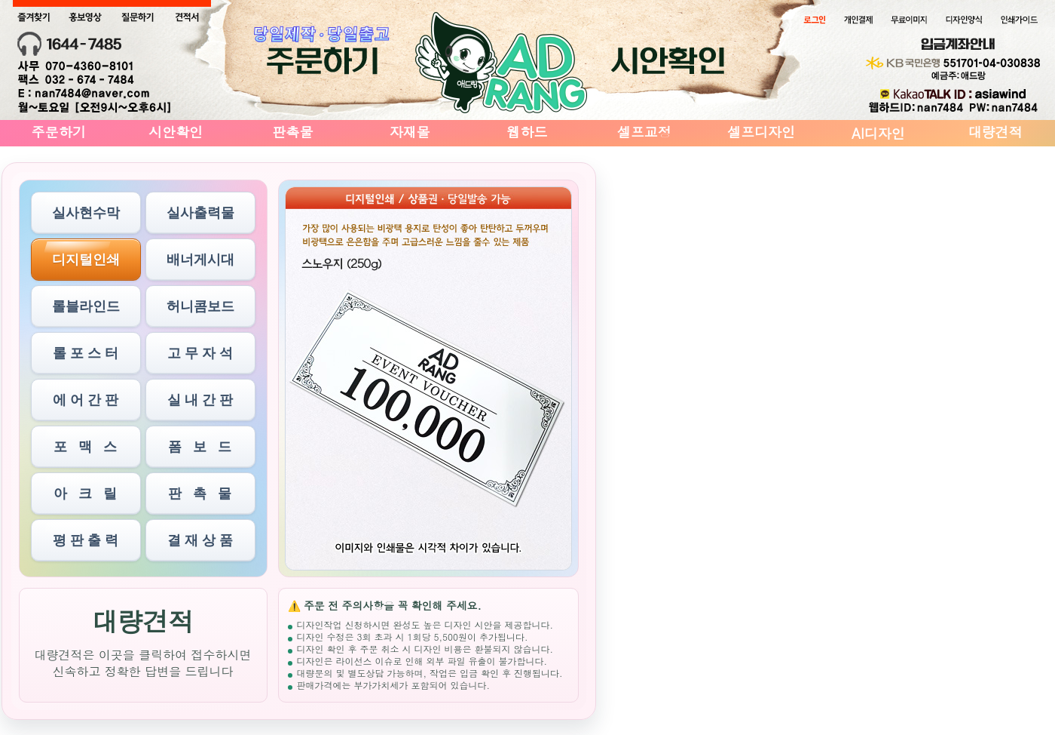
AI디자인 (878, 133)
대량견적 (995, 131)
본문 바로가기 (0, 0)
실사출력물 (200, 212)
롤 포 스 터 (85, 353)
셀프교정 (644, 131)
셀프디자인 (761, 131)
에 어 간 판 (85, 399)
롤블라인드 (86, 306)
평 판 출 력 (85, 540)
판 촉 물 (199, 493)
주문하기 (59, 131)
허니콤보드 (200, 306)
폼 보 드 (199, 446)
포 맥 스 (85, 446)
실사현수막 (86, 212)
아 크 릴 (85, 493)
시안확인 (175, 131)
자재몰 (410, 131)
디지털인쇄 (86, 259)
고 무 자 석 (200, 353)
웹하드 (526, 131)
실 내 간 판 (200, 399)
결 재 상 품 (200, 540)
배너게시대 (200, 259)
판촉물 (292, 131)
